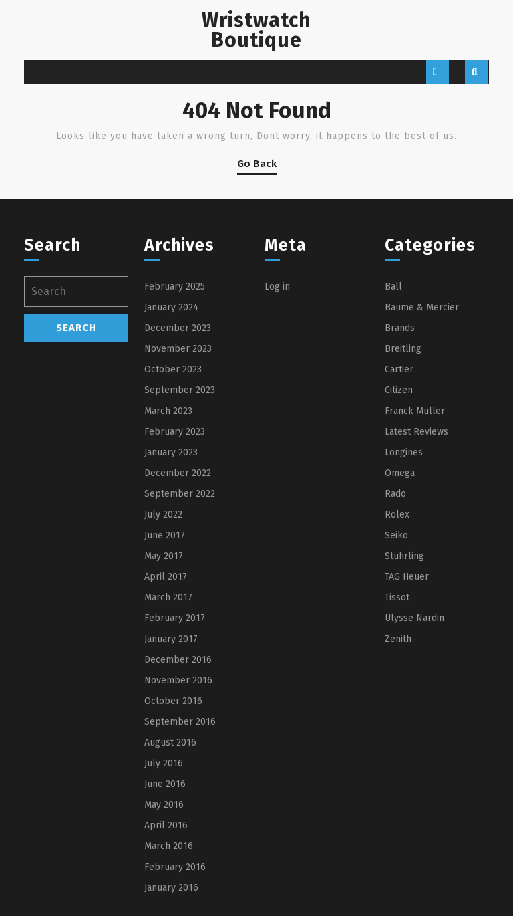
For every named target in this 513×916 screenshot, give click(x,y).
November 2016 (178, 809)
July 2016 (163, 892)
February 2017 (174, 747)
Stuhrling (404, 685)
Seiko (396, 664)
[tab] (437, 72)
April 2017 (165, 705)
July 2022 (163, 643)
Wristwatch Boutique (256, 30)
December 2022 (177, 602)
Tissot (397, 726)
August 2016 (170, 871)
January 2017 (171, 768)
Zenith (398, 768)
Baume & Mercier (422, 436)
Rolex (397, 643)
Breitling (403, 477)
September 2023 (179, 519)
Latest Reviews (416, 560)
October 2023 (173, 498)
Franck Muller (415, 540)
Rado (395, 622)
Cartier (399, 498)
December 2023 (177, 457)
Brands (400, 457)
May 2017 (163, 685)
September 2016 (180, 850)
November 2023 (178, 477)
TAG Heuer (407, 705)
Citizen (399, 519)
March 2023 (168, 540)
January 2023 (171, 581)
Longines (404, 581)
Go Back (257, 166)
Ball (393, 415)
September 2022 (179, 622)
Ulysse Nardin (414, 747)
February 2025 (174, 415)
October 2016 (173, 830)
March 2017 (168, 726)
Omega (400, 602)
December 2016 (178, 788)
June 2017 (164, 664)
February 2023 (174, 560)
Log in (277, 415)
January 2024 (171, 436)
